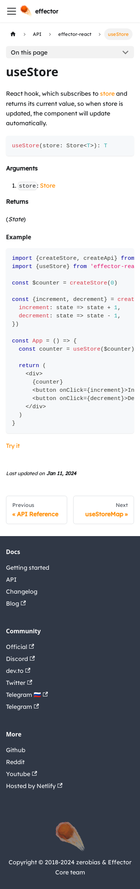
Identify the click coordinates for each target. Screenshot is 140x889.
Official (20, 646)
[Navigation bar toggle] (11, 11)
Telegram (22, 706)
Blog (16, 603)
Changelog (21, 591)
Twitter (19, 682)
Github (15, 750)
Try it (13, 445)
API (11, 579)
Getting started (27, 567)
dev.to (18, 670)
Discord (20, 658)
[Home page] (13, 34)
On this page (29, 52)
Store (47, 185)
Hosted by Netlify (34, 786)
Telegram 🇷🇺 (27, 694)
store (107, 93)
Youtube (21, 774)
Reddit (15, 762)
